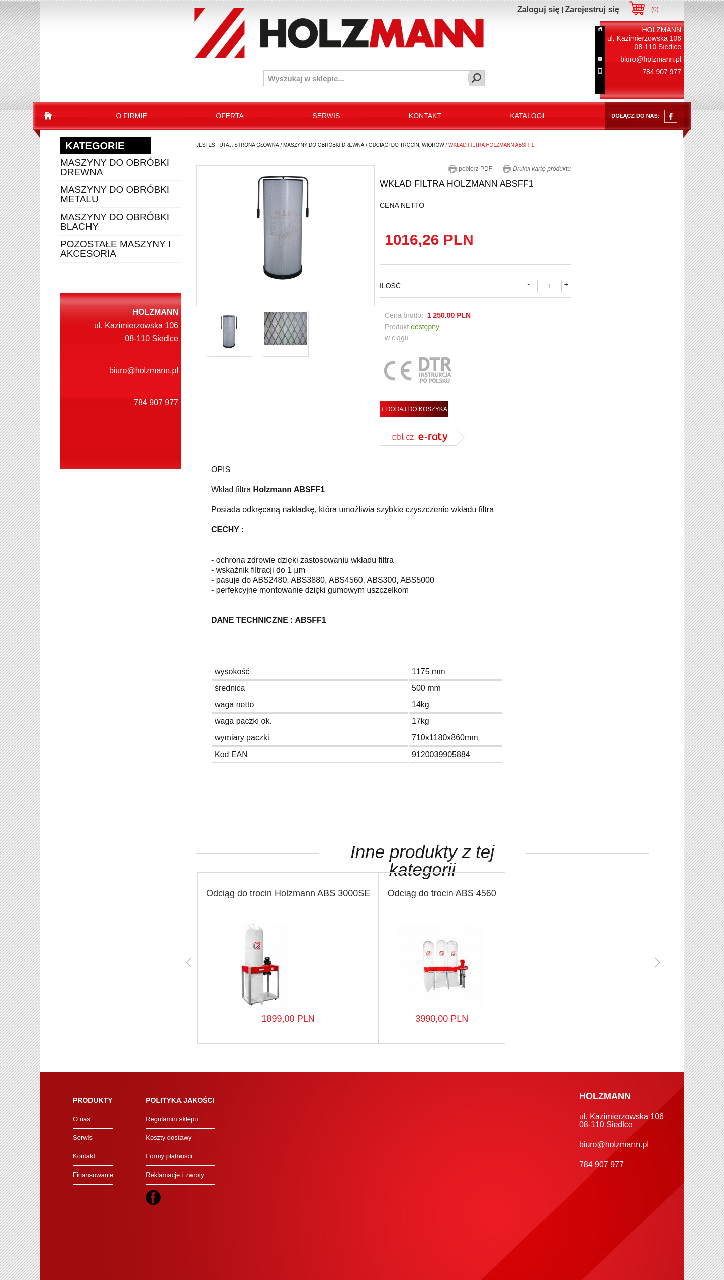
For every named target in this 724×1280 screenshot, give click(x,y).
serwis (326, 116)
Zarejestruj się (592, 9)
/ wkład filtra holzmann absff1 (489, 145)
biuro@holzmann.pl (650, 59)
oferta (230, 116)
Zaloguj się (538, 9)
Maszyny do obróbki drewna (114, 167)
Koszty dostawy (168, 1137)
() (655, 9)
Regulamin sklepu (172, 1119)
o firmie (131, 116)
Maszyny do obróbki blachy (114, 221)
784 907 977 (661, 72)
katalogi (527, 116)
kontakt (425, 116)
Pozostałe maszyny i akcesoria (115, 249)
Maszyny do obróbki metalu (114, 194)
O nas (81, 1119)
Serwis (83, 1137)
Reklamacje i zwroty (175, 1175)
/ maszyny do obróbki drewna (322, 145)
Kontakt (84, 1156)
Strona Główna (256, 145)
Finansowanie (93, 1175)
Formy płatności (169, 1156)
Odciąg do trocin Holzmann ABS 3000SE (288, 893)
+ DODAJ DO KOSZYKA (414, 409)
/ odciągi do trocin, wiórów (404, 145)
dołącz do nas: (644, 116)
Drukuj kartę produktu (536, 168)
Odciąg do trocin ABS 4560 (442, 893)
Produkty (93, 1100)
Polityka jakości (180, 1100)
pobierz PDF (470, 168)
